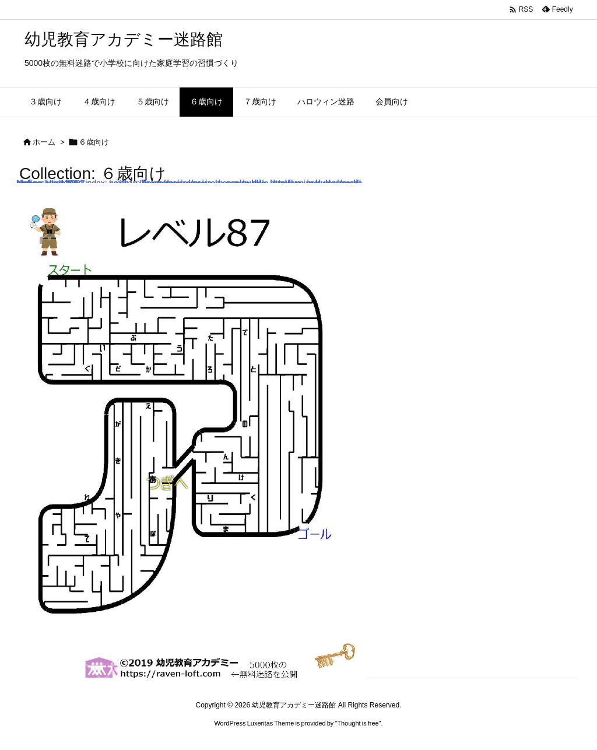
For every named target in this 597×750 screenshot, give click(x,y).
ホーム (44, 142)
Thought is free (357, 723)
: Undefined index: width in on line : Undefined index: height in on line (191, 431)
